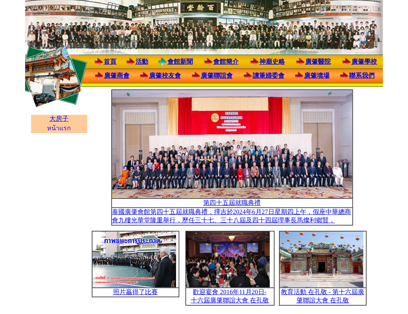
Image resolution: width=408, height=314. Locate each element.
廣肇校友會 (165, 75)
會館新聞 (180, 61)
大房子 (59, 118)
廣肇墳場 (317, 75)
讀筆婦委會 (268, 75)
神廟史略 (272, 61)
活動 (141, 61)
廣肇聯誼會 (217, 75)
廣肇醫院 (318, 61)
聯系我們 (362, 75)
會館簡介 (226, 61)
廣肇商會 (116, 75)
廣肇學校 (364, 61)
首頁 (110, 61)
